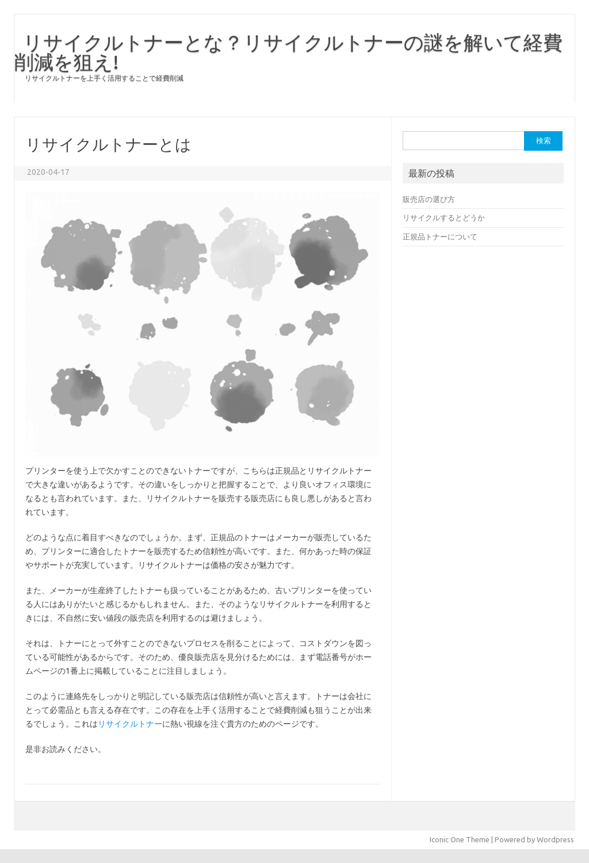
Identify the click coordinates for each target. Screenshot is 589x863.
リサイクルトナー (130, 723)
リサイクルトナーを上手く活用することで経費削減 (104, 78)
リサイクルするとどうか (444, 217)
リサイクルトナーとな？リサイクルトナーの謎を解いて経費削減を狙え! (288, 51)
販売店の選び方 (429, 199)
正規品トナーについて (440, 236)
